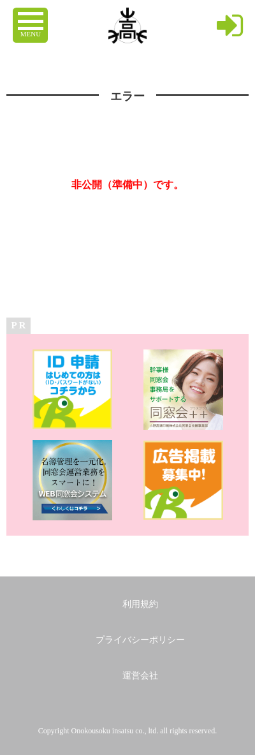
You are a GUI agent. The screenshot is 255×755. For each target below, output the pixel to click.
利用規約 (140, 604)
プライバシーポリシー (140, 640)
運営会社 (140, 675)
